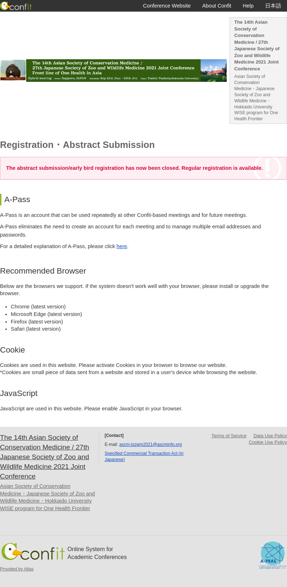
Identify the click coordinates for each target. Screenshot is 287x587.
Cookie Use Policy (268, 442)
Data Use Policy (270, 435)
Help (248, 6)
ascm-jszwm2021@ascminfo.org (150, 444)
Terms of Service (228, 435)
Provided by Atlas (16, 569)
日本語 (273, 6)
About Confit (216, 6)
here (122, 246)
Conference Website (167, 6)
